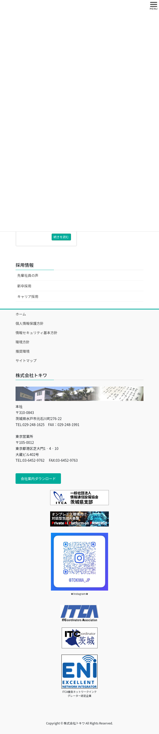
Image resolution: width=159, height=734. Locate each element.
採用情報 (25, 264)
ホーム (21, 314)
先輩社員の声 (27, 275)
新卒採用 (24, 285)
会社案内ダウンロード (38, 478)
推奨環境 (23, 351)
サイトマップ (26, 360)
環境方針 (23, 341)
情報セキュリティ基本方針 (36, 332)
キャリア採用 (27, 296)
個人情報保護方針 (30, 323)
